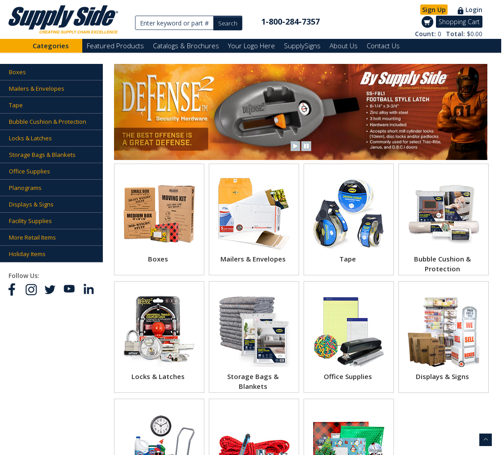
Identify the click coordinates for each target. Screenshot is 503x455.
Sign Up (434, 9)
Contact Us (383, 45)
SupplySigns (302, 45)
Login (473, 9)
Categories (51, 45)
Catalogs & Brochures (186, 45)
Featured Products (115, 45)
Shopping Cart (459, 21)
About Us (344, 45)
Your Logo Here (251, 45)
